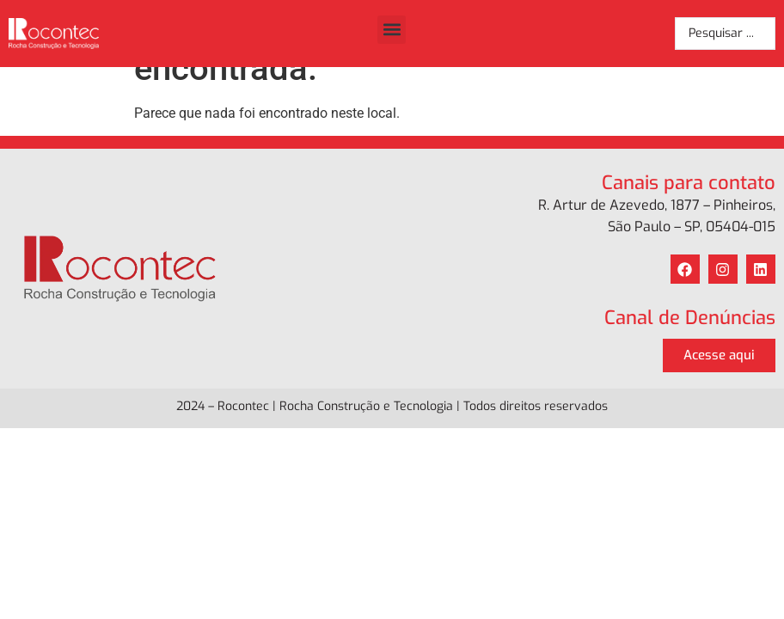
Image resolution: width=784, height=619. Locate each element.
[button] (391, 29)
